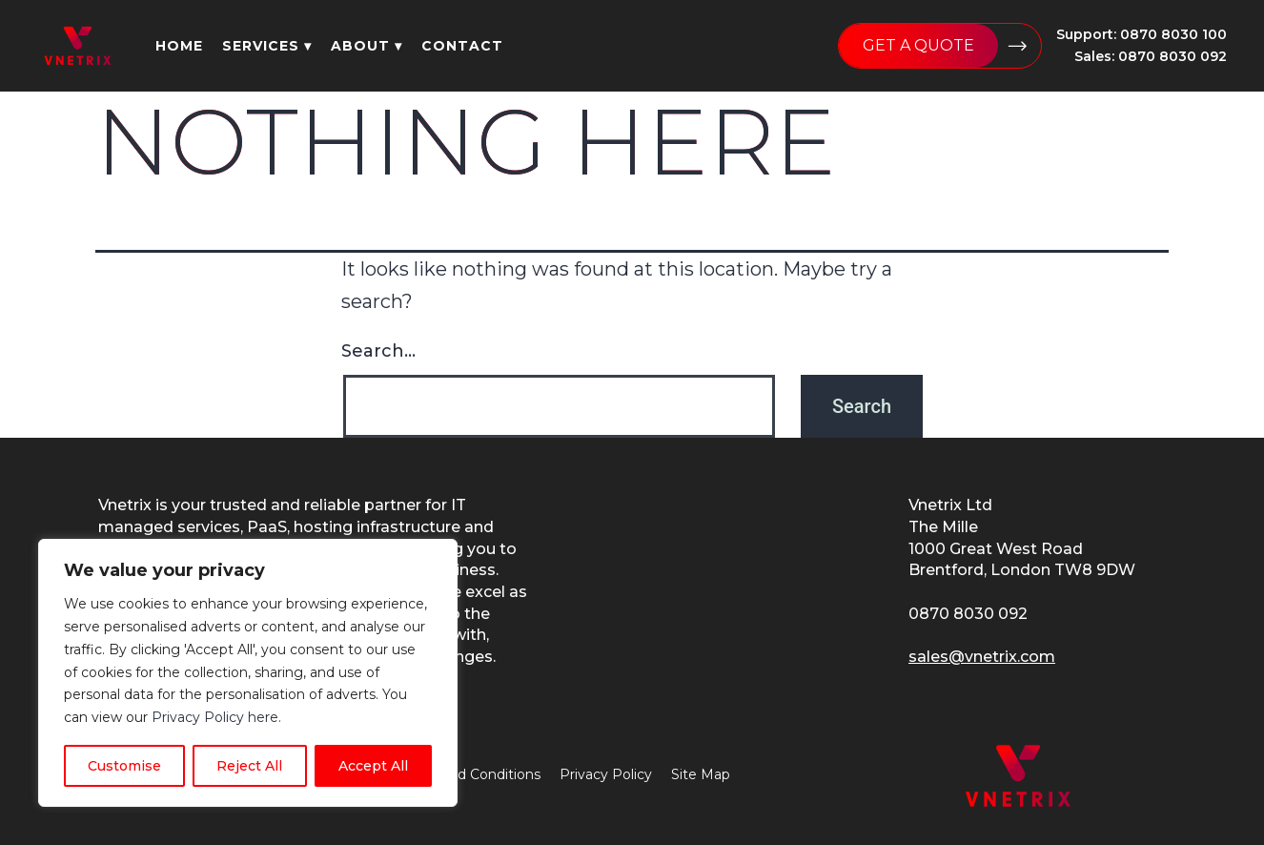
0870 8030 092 (968, 614)
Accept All (373, 765)
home (179, 45)
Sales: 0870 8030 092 (1150, 56)
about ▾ (366, 45)
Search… (378, 350)
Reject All (249, 765)
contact (462, 45)
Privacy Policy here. (216, 717)
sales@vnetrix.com (981, 657)
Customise (124, 765)
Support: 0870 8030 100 (1141, 34)
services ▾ (267, 45)
